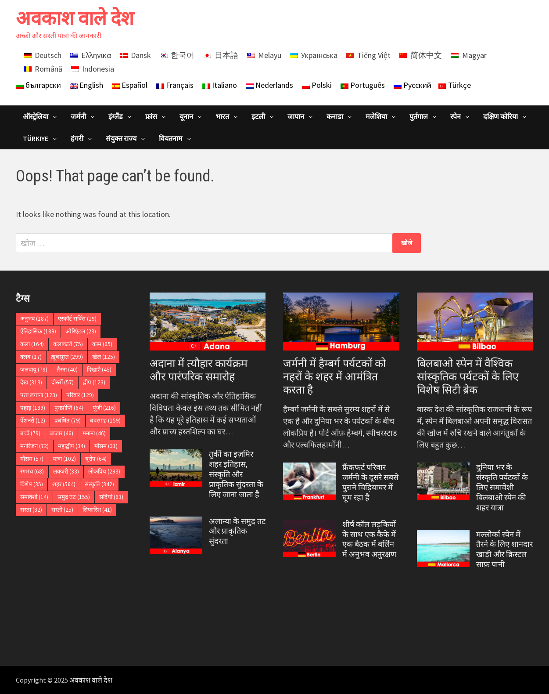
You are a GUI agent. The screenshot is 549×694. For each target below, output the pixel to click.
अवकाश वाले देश (75, 18)
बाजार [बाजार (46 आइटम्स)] (61, 433)
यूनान (186, 116)
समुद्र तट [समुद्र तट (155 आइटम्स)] (73, 497)
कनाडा (335, 116)
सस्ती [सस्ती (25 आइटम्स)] (62, 509)
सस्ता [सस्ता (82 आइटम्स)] (31, 509)
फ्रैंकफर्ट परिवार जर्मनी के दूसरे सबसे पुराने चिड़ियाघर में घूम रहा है (370, 482)
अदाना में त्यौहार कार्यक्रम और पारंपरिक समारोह (199, 370)
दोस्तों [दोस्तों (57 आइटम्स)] (62, 382)
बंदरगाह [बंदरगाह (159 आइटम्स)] (105, 420)
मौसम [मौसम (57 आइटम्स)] (31, 459)
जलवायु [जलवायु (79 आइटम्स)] (33, 369)
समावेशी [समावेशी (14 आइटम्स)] (34, 497)
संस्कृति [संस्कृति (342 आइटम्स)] (99, 484)
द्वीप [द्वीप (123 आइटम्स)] (94, 382)
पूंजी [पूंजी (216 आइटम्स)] (104, 408)
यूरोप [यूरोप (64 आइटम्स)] (96, 459)
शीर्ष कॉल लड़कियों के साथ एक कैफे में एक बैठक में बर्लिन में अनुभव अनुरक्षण (369, 539)
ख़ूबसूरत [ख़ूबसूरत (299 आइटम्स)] (67, 357)
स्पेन (455, 116)
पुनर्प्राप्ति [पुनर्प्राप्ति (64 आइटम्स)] (68, 408)
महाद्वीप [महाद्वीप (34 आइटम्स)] (71, 446)
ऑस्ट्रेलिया (35, 116)
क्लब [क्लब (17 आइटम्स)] (31, 357)
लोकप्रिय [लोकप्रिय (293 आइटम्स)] (104, 471)
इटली (258, 116)
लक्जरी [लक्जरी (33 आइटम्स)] (66, 471)
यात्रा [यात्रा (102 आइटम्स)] (64, 459)
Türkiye (35, 138)
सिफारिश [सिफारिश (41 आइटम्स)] (97, 509)
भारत (222, 116)
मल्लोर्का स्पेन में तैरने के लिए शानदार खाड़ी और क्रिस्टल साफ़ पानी (504, 549)
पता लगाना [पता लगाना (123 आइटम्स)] (38, 395)
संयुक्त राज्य (121, 138)
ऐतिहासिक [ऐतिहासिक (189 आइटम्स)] (38, 331)
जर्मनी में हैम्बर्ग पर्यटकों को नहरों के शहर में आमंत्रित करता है (334, 376)
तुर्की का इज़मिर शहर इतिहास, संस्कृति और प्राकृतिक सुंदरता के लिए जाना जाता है (236, 474)
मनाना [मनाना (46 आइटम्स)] (94, 433)
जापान (295, 116)
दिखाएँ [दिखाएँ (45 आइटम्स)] (99, 369)
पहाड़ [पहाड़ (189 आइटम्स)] (32, 408)
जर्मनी (78, 116)
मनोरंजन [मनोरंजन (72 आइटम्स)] (34, 446)
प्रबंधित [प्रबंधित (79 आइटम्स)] (67, 420)
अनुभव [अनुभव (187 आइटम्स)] (34, 318)
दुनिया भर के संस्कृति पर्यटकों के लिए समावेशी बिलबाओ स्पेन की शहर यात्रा (502, 487)
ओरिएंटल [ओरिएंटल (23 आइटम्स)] (80, 331)
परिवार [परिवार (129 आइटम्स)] (80, 395)
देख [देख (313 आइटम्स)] (31, 382)
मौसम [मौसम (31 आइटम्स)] (106, 446)
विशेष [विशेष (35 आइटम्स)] (31, 484)
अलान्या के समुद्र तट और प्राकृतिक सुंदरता (237, 531)
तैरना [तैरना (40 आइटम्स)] (67, 369)
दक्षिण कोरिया (500, 116)
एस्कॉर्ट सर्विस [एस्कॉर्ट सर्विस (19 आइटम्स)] (77, 318)
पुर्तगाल (418, 116)
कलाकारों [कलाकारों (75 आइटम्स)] (68, 344)
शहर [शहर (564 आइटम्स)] (63, 484)
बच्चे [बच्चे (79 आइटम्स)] (30, 433)
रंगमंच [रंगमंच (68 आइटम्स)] (32, 471)
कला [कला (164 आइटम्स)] (32, 344)
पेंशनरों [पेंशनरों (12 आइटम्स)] (32, 420)
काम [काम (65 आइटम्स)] (102, 344)
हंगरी (77, 138)
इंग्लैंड (115, 116)
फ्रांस (151, 116)
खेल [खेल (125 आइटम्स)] (103, 357)
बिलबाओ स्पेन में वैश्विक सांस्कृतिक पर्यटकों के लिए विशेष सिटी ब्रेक (468, 376)
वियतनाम (171, 138)
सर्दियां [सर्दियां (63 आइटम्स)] (111, 497)
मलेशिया (376, 116)
